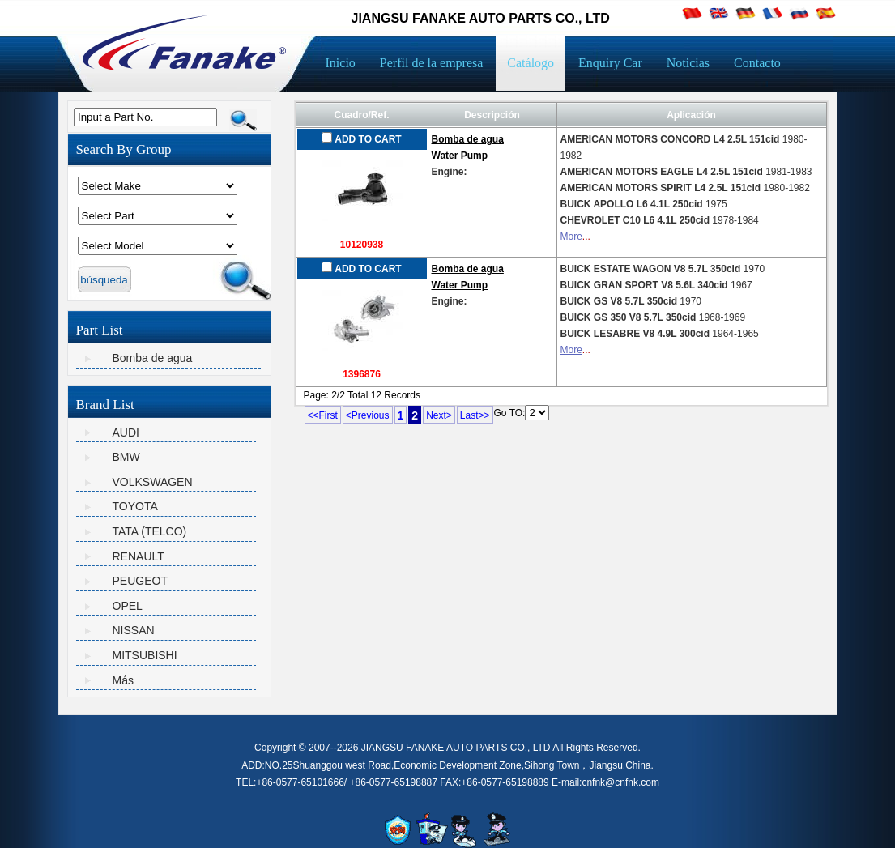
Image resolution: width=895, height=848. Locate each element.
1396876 (362, 374)
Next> (439, 415)
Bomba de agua (153, 358)
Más (123, 680)
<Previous (368, 415)
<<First (323, 415)
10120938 (361, 244)
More (571, 236)
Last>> (475, 415)
